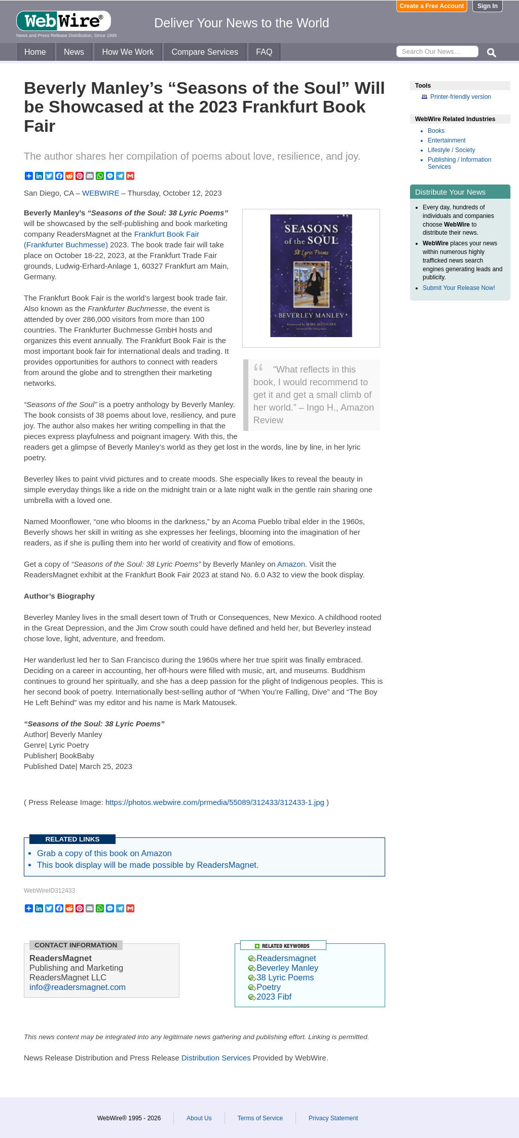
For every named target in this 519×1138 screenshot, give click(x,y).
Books (436, 130)
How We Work (128, 52)
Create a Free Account (432, 6)
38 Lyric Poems (281, 977)
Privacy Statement (333, 1118)
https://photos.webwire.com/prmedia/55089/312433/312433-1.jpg (214, 802)
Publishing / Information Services (459, 163)
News (74, 52)
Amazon (291, 564)
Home (35, 52)
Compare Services (204, 52)
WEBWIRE (100, 193)
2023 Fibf (269, 996)
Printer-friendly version (460, 96)
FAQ (264, 52)
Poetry (264, 987)
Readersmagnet (282, 958)
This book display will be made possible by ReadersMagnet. (147, 864)
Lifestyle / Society (451, 150)
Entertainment (447, 140)
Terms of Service (260, 1118)
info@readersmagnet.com (77, 987)
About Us (199, 1118)
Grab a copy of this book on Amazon (104, 853)
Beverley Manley (283, 967)
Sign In (487, 6)
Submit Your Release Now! (459, 287)
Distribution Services (216, 1057)
